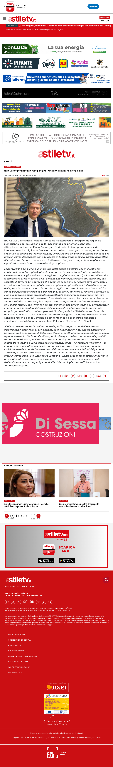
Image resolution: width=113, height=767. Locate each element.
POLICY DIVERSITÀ (16, 651)
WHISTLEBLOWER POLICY (19, 667)
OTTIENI (93, 6)
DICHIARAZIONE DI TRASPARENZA (23, 656)
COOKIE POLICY (15, 673)
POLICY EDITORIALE (16, 635)
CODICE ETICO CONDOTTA (19, 640)
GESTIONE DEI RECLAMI (18, 662)
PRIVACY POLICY (15, 645)
